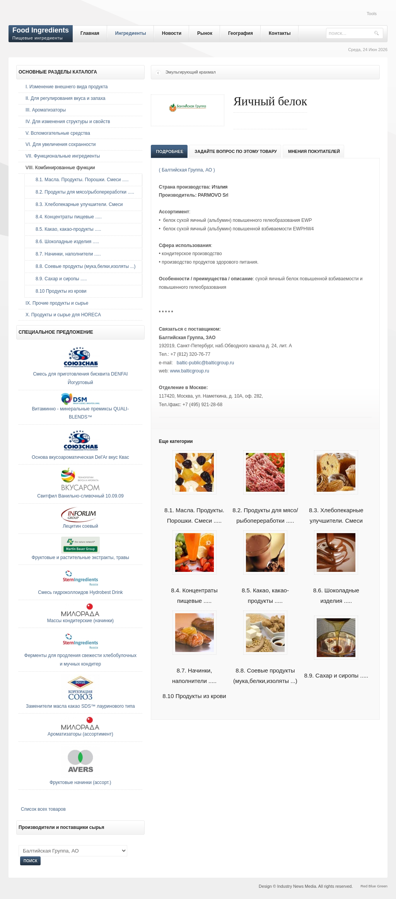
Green (382, 886)
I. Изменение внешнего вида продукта (67, 86)
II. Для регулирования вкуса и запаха (65, 98)
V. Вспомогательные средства (58, 133)
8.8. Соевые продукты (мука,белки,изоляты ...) (83, 266)
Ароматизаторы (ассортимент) (80, 734)
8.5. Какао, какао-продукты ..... (66, 229)
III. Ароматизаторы (46, 110)
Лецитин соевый (80, 526)
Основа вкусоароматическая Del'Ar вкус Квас (80, 457)
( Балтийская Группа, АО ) (187, 170)
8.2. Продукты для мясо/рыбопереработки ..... (83, 192)
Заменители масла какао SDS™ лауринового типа (80, 706)
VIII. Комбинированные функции (60, 167)
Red (363, 886)
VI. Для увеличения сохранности (61, 144)
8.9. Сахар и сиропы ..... (59, 278)
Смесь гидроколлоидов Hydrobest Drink (80, 592)
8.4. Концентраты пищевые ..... (67, 217)
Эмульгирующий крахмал (191, 72)
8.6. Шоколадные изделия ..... (65, 241)
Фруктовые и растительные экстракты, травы (80, 557)
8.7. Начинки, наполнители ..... (66, 254)
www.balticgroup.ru (189, 371)
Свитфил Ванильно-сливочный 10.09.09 (80, 496)
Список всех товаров (43, 809)
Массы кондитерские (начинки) (80, 620)
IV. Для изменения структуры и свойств (68, 121)
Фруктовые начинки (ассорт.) (80, 782)
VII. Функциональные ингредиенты (63, 156)
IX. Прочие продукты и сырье (57, 303)
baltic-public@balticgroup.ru (205, 362)
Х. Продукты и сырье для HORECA (63, 314)
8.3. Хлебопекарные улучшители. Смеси (77, 204)
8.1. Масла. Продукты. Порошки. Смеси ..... (80, 179)
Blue (372, 886)
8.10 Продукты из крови (194, 696)
